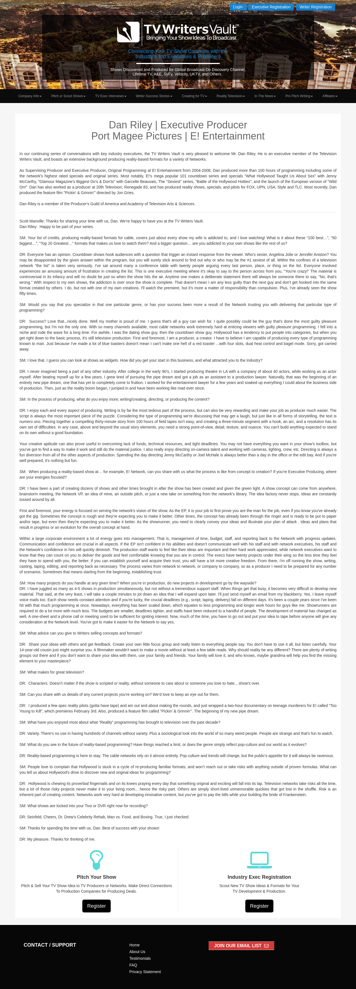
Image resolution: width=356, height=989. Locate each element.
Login (238, 7)
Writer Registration (316, 7)
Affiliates (330, 96)
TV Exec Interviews (111, 96)
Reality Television (231, 96)
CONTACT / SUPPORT (50, 945)
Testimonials (140, 958)
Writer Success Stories (154, 96)
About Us (137, 951)
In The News (265, 96)
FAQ (133, 965)
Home (134, 945)
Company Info (30, 96)
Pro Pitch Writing (299, 96)
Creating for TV (194, 96)
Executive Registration (271, 7)
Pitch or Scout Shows (68, 96)
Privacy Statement (145, 972)
